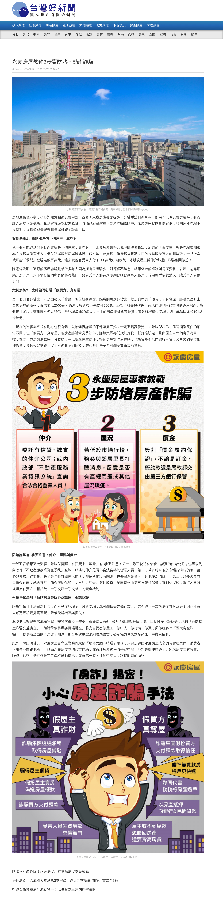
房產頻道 (136, 25)
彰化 (78, 34)
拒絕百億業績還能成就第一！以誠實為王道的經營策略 (54, 790)
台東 (184, 34)
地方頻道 (102, 25)
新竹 (47, 34)
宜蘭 (163, 34)
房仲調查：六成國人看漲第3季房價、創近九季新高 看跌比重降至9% (65, 781)
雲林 (100, 34)
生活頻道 (52, 25)
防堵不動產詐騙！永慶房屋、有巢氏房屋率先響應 (50, 772)
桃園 (36, 34)
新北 (26, 34)
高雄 (131, 34)
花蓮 (173, 34)
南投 (89, 34)
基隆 (152, 34)
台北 (15, 34)
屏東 (142, 34)
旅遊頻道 (85, 25)
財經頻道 (153, 25)
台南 (121, 34)
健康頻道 (69, 25)
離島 (194, 34)
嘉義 (110, 34)
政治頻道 (18, 25)
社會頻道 (35, 25)
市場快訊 (119, 25)
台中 (68, 34)
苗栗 (57, 34)
